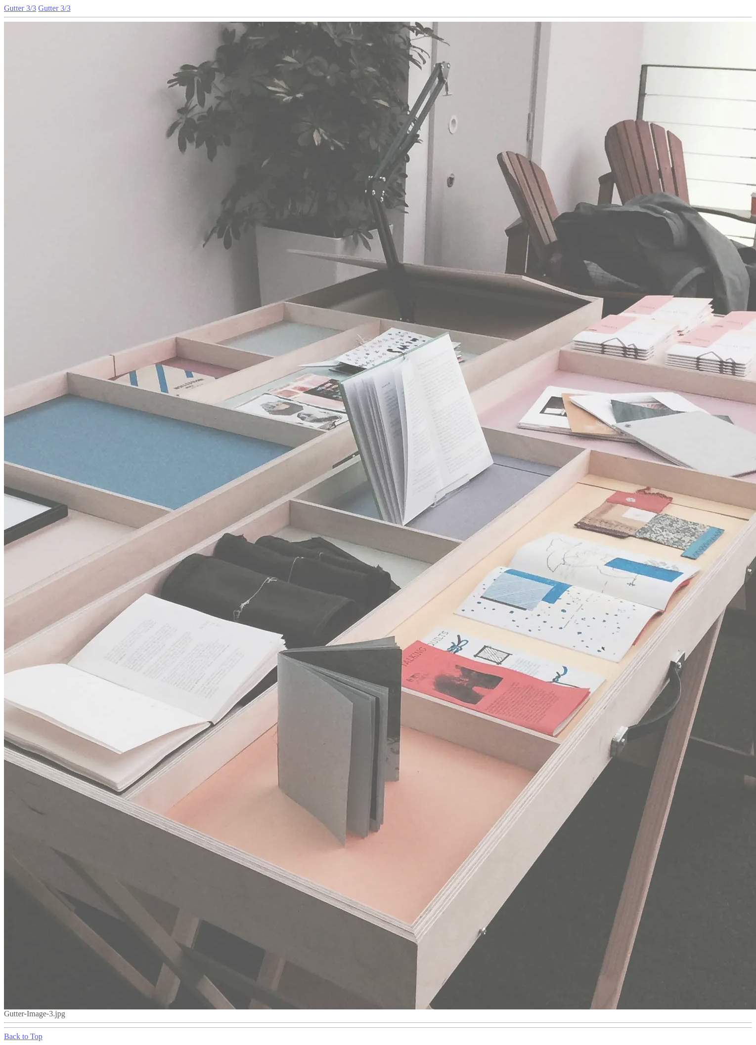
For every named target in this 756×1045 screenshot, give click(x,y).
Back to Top (23, 1036)
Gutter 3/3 (20, 8)
